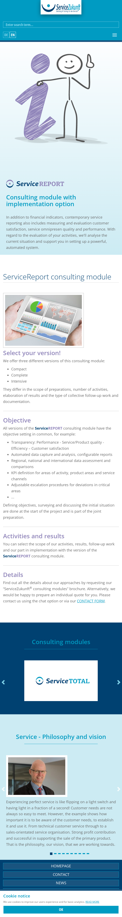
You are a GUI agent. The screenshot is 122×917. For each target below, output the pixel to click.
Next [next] (118, 682)
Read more (92, 902)
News (61, 882)
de (6, 34)
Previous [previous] (3, 682)
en (13, 34)
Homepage (61, 865)
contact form (91, 601)
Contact (61, 874)
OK (61, 909)
